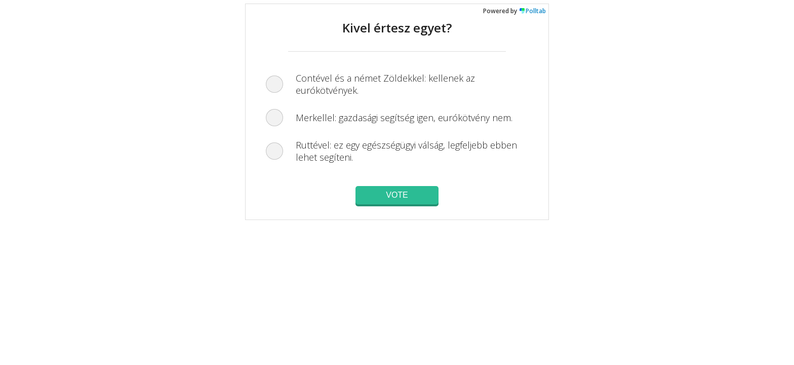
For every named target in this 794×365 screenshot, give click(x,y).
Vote (397, 195)
